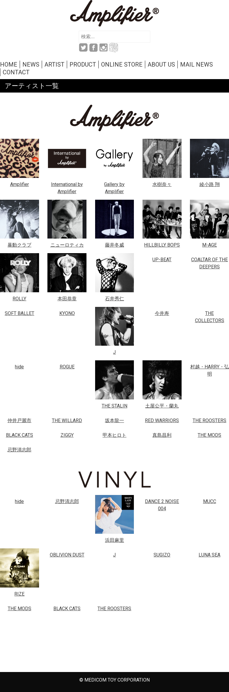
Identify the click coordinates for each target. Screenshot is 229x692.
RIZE (19, 594)
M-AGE (209, 245)
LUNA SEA (209, 555)
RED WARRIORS (162, 420)
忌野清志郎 (19, 450)
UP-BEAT (161, 259)
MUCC (209, 501)
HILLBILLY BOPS (162, 245)
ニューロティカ (67, 245)
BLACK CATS (19, 435)
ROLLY (19, 299)
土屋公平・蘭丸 (162, 406)
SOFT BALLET (19, 313)
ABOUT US (161, 64)
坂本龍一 (114, 420)
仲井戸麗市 (19, 420)
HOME (8, 64)
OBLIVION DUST (67, 555)
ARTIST (54, 64)
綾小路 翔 (209, 184)
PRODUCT (82, 64)
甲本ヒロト (114, 435)
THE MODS (209, 435)
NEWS (30, 64)
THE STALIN (114, 406)
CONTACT (16, 72)
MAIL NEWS (196, 64)
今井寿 (162, 313)
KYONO (67, 313)
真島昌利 (161, 435)
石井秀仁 (114, 299)
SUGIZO (162, 555)
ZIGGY (67, 435)
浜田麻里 (114, 540)
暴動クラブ (19, 245)
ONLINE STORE (122, 64)
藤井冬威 (114, 245)
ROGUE (67, 367)
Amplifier (19, 184)
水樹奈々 (161, 184)
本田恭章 (67, 299)
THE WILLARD (67, 420)
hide (19, 367)
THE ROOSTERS (209, 420)
